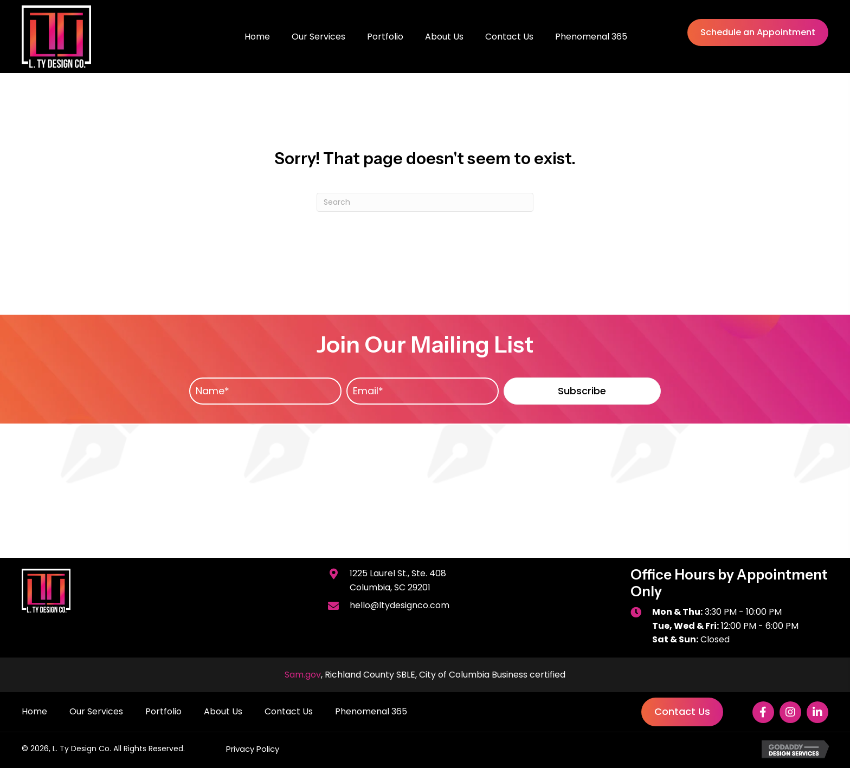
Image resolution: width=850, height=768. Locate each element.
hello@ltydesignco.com (399, 605)
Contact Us (289, 711)
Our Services (96, 711)
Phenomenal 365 (371, 711)
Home (34, 711)
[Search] (425, 202)
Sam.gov (303, 674)
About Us (223, 711)
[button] (582, 391)
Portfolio (163, 711)
